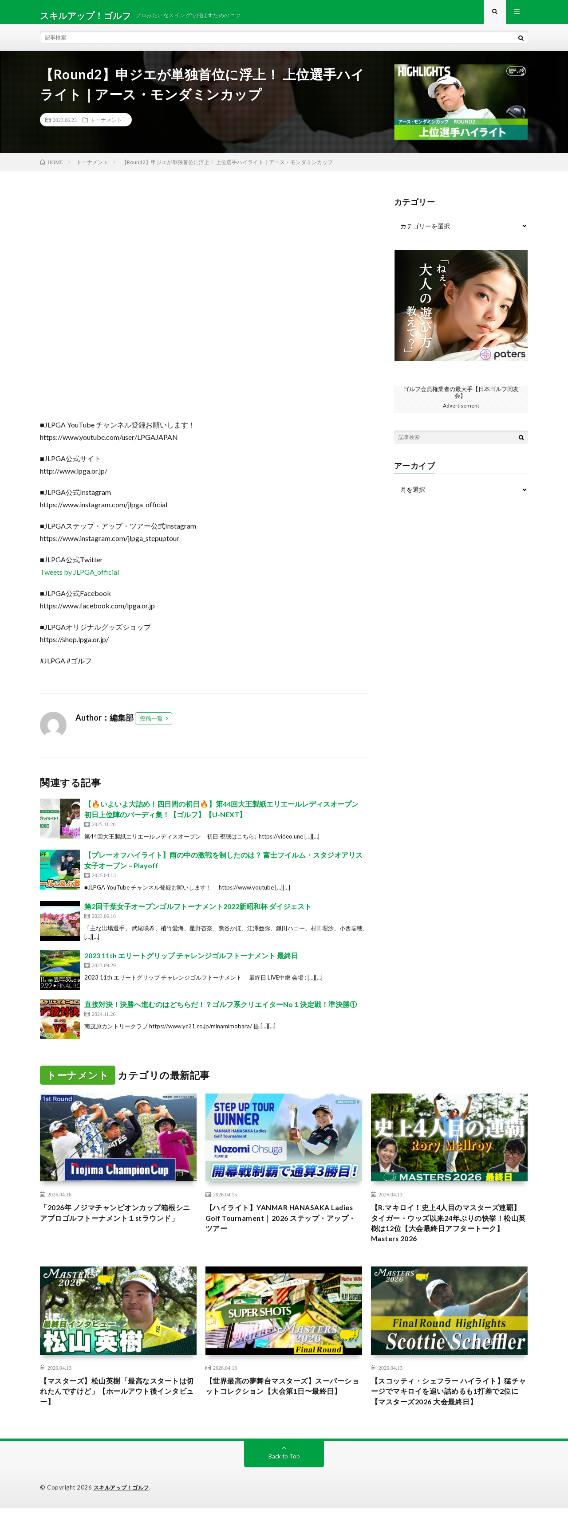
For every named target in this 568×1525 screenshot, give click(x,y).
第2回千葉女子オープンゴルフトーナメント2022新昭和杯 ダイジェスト (198, 913)
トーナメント (106, 126)
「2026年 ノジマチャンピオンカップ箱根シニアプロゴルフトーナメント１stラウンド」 (118, 1227)
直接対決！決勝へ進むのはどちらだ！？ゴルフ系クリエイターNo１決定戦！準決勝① (220, 1011)
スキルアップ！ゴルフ (124, 1505)
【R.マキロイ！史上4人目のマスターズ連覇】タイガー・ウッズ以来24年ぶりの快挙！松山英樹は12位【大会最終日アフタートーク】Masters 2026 (446, 1233)
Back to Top (284, 1474)
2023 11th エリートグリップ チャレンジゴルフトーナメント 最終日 (191, 962)
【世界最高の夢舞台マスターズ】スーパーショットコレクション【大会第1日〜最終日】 (283, 1407)
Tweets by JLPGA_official (79, 579)
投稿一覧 (151, 725)
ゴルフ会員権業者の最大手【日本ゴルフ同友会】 (461, 399)
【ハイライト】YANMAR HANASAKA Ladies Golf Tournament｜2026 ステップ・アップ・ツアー (278, 1227)
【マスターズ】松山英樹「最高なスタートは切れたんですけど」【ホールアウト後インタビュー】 (118, 1407)
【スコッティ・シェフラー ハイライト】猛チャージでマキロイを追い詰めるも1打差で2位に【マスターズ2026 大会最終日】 (449, 1407)
